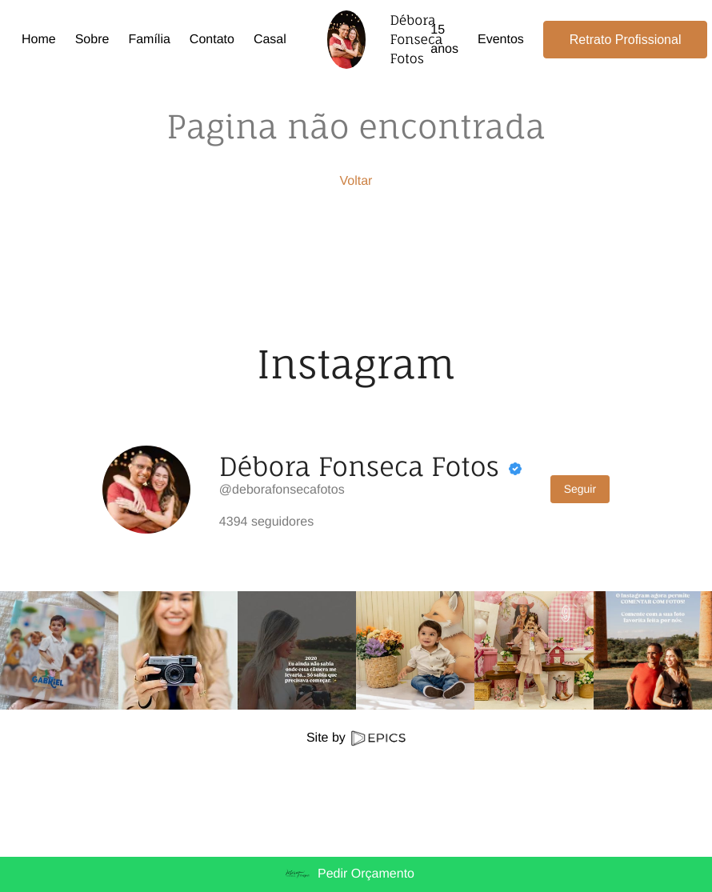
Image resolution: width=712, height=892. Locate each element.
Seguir (580, 488)
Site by (356, 738)
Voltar (356, 181)
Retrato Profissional (626, 39)
